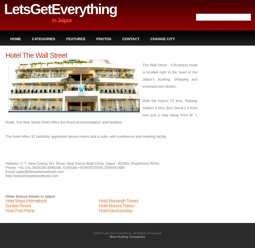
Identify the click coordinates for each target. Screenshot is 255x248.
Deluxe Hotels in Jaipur (35, 196)
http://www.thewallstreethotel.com (31, 176)
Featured (76, 39)
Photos (103, 39)
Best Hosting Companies (127, 236)
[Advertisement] (228, 133)
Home (15, 39)
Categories (43, 39)
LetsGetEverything (60, 9)
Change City (163, 39)
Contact (131, 39)
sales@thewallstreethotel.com (40, 172)
